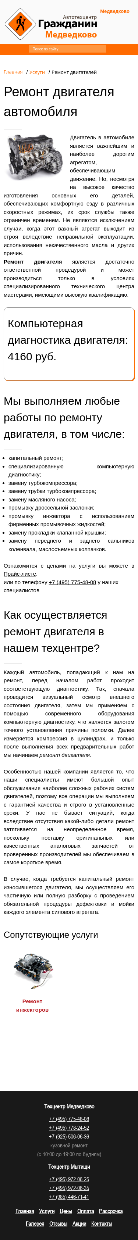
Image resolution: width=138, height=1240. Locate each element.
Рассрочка (111, 1211)
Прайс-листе (20, 574)
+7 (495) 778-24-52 (69, 1127)
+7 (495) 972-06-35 (69, 1187)
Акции (79, 1223)
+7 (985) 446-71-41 (69, 1196)
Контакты (101, 1223)
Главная (24, 1211)
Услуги (46, 1211)
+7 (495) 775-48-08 (72, 582)
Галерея (35, 1223)
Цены (66, 1211)
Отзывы (58, 1223)
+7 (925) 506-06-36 (69, 1136)
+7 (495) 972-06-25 (69, 1179)
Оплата (85, 1211)
